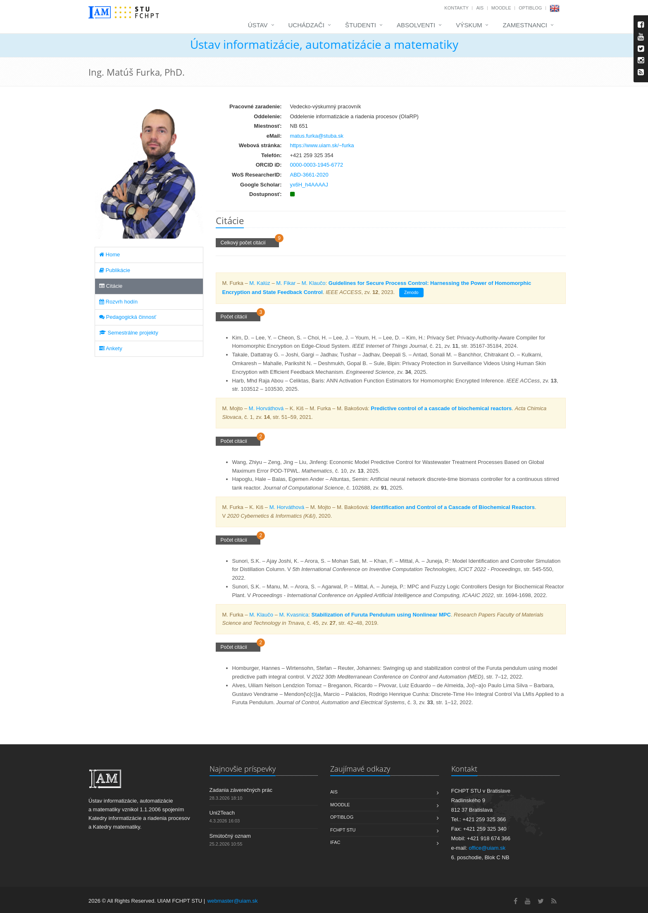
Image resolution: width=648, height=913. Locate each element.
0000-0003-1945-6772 (316, 165)
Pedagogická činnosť (127, 317)
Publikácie (114, 270)
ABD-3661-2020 (309, 175)
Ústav (258, 25)
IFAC (335, 842)
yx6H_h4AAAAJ (309, 185)
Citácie (110, 286)
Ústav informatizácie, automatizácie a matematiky (324, 44)
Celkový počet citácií (247, 243)
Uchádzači (306, 25)
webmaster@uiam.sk (232, 901)
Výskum (469, 25)
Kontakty (456, 7)
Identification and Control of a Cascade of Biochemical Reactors (453, 507)
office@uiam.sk (487, 848)
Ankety (110, 348)
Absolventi (416, 25)
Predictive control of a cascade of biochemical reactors (441, 408)
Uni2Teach (222, 813)
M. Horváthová (266, 408)
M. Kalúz (259, 283)
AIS (480, 7)
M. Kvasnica (294, 615)
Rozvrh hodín (118, 302)
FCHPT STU (343, 829)
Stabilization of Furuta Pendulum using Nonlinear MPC (381, 615)
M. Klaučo (314, 283)
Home (109, 254)
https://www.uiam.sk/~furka (322, 145)
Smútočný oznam (230, 836)
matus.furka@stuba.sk (317, 136)
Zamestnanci (525, 25)
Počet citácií (238, 317)
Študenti (360, 25)
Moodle (501, 7)
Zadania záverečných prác (241, 790)
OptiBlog (530, 7)
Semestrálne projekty (128, 333)
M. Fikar (285, 283)
